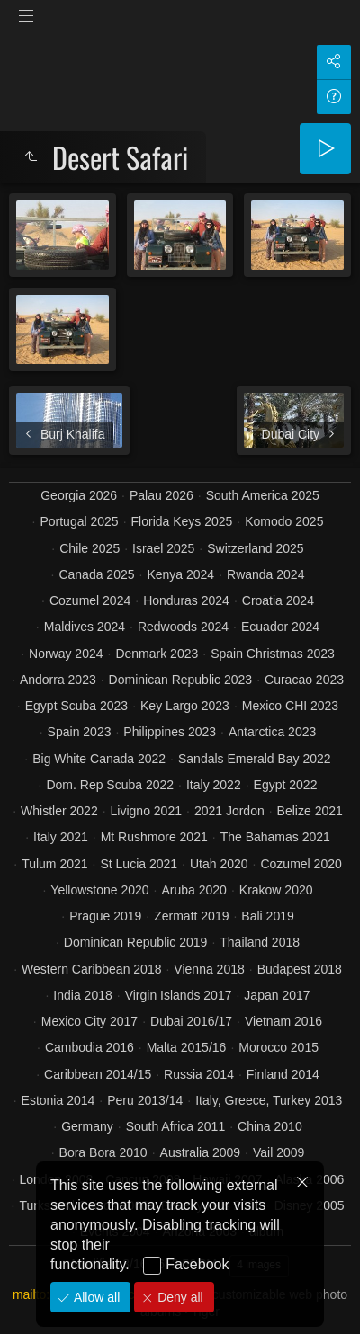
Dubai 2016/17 (191, 1021)
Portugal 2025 (79, 521)
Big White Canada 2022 (99, 758)
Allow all (95, 1297)
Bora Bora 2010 (103, 1152)
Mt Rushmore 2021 (154, 837)
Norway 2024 (66, 653)
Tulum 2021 (54, 864)
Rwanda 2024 (265, 574)
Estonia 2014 (58, 1100)
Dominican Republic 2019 (136, 942)
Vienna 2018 (209, 969)
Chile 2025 (89, 548)
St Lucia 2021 (138, 864)
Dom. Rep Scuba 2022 (110, 785)
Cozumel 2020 (300, 864)
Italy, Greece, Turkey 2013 (268, 1100)
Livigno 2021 (146, 811)
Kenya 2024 (180, 574)
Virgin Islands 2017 (178, 995)
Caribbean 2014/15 (97, 1074)
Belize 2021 (310, 811)
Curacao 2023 (304, 679)
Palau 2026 (162, 495)
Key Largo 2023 (185, 705)
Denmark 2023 (156, 653)
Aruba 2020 (194, 890)
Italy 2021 (60, 837)
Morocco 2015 (278, 1047)
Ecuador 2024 (280, 626)
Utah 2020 (219, 864)
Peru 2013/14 (145, 1100)
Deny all (178, 1297)
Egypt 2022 (286, 785)
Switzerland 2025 (255, 548)
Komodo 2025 (284, 521)
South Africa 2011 (176, 1126)
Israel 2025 (163, 548)
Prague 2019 (105, 916)
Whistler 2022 (59, 811)
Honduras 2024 (186, 600)
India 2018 (82, 995)
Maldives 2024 (84, 626)
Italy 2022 (213, 785)
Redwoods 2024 (183, 626)
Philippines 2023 (169, 732)
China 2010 (270, 1126)
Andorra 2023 (58, 679)
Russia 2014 (199, 1074)
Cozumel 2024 (90, 600)
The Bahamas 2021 (275, 837)
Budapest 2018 (299, 969)
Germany (87, 1126)
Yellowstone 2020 (99, 890)
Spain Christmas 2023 (273, 653)
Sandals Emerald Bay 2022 (254, 758)
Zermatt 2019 (191, 916)
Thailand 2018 (260, 942)
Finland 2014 (283, 1074)
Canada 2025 (96, 574)
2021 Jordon (229, 811)
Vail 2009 (278, 1152)
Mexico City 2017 (89, 1021)
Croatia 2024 (278, 600)
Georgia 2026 (78, 495)
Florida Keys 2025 (182, 521)
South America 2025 (263, 495)
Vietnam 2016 (283, 1021)
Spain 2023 (80, 732)
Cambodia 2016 (89, 1047)
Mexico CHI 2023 (290, 705)
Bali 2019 (267, 916)
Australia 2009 (200, 1152)
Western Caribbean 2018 (91, 969)
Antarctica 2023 (272, 732)
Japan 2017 (277, 995)
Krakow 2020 (276, 890)
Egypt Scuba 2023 (76, 705)
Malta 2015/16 (187, 1047)
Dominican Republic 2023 (181, 679)
